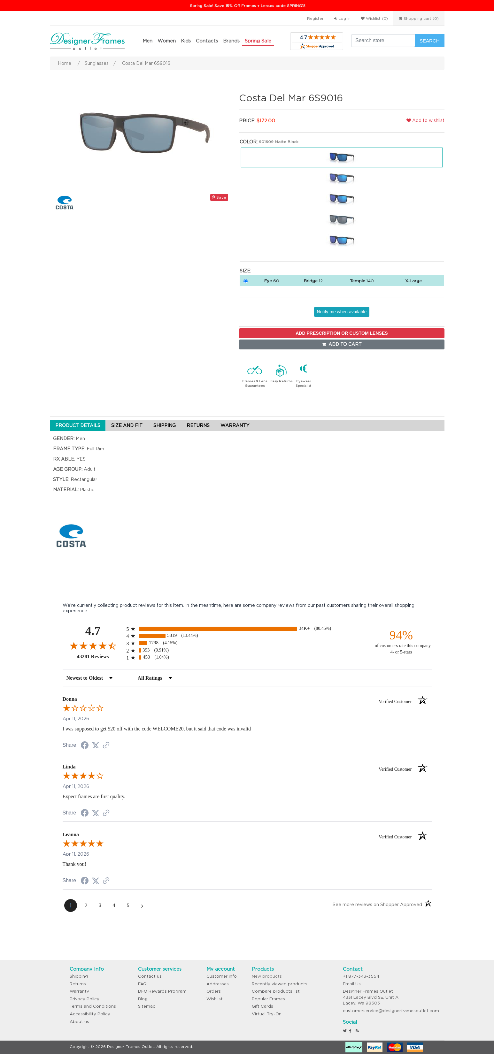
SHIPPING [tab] (164, 425)
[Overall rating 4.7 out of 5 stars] (93, 645)
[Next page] (142, 905)
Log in (342, 18)
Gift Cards (262, 1006)
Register (315, 18)
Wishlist (214, 999)
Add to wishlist (425, 120)
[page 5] (128, 905)
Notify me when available (342, 311)
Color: (249, 141)
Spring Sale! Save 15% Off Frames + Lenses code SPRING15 (247, 6)
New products (267, 976)
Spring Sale (258, 40)
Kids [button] (186, 40)
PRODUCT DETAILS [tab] (77, 425)
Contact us (150, 976)
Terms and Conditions (93, 1006)
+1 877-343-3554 (361, 976)
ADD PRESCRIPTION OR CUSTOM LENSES (342, 333)
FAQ (142, 983)
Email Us (352, 983)
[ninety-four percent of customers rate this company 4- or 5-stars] (401, 641)
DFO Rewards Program (162, 991)
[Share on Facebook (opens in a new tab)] (85, 746)
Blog (143, 999)
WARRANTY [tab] (234, 425)
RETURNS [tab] (198, 425)
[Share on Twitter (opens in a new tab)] (95, 745)
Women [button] (167, 40)
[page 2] (86, 905)
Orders (213, 991)
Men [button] (147, 40)
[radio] (247, 629)
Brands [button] (231, 40)
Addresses (217, 983)
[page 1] (70, 905)
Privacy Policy (84, 999)
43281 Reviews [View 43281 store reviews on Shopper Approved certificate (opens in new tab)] (100, 656)
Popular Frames (268, 999)
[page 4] (114, 905)
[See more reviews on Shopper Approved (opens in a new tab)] (106, 745)
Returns (78, 983)
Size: (245, 270)
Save (219, 197)
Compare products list (276, 991)
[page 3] (100, 905)
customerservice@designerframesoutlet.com (391, 1010)
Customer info (221, 976)
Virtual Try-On (267, 1014)
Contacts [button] (207, 40)
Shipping (79, 976)
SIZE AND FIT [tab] (127, 425)
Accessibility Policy (90, 1014)
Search (430, 40)
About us (79, 1021)
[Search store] (383, 40)
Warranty (79, 991)
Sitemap (147, 1006)
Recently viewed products (279, 983)
